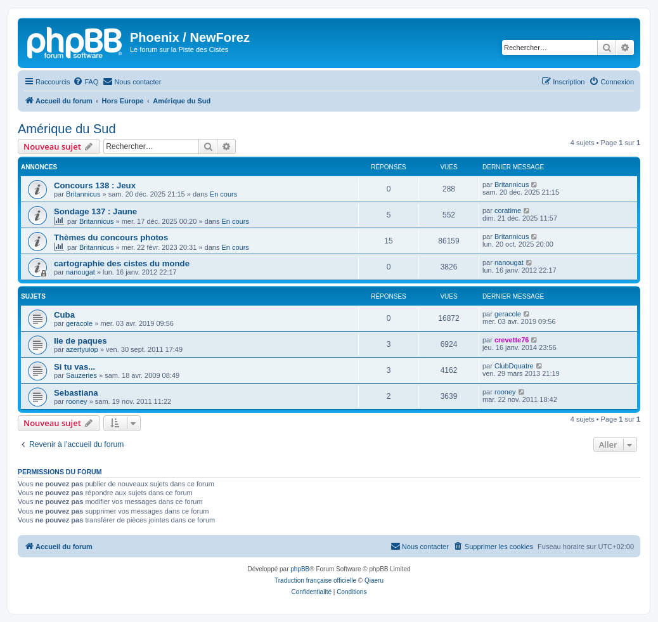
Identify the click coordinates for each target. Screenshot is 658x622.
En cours (223, 194)
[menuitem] (85, 81)
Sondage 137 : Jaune (95, 211)
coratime (507, 210)
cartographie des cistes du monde (122, 263)
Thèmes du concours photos (111, 237)
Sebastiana (76, 393)
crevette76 (511, 340)
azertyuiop (82, 349)
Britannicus (83, 194)
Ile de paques (80, 341)
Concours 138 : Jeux (95, 185)
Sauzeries (81, 375)
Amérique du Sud (67, 129)
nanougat (80, 272)
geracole (79, 323)
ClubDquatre (514, 366)
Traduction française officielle (315, 580)
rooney (76, 401)
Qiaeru (374, 580)
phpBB (299, 569)
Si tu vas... (74, 367)
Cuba (64, 315)
